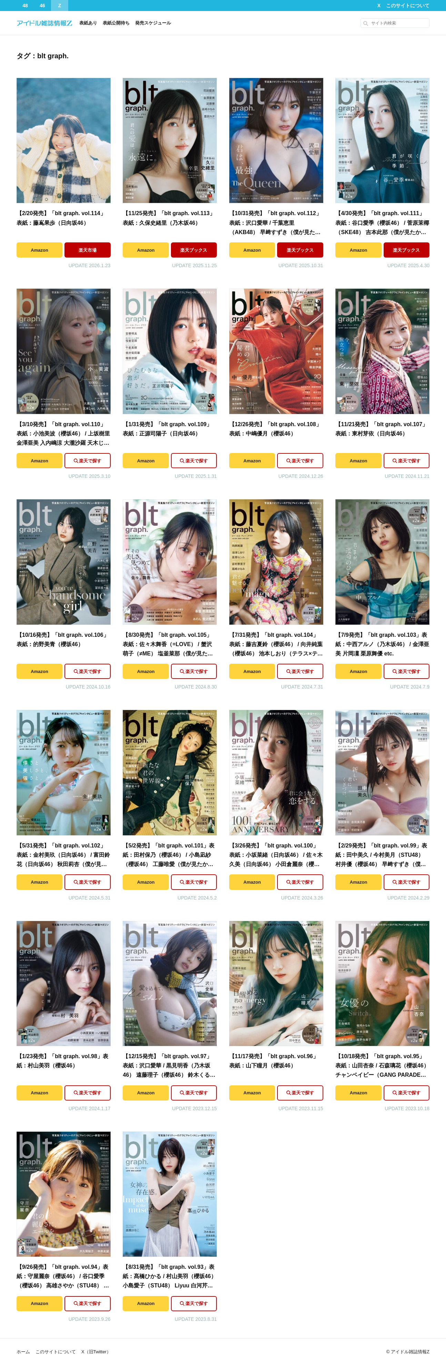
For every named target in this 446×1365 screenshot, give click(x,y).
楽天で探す (90, 460)
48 (25, 5)
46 (42, 5)
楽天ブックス (193, 250)
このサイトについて (407, 5)
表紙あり (88, 23)
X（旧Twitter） (96, 1351)
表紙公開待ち (116, 23)
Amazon (39, 250)
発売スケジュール (153, 23)
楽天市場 (88, 250)
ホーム (23, 1351)
